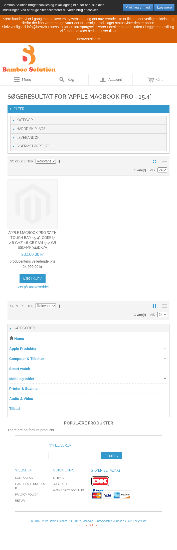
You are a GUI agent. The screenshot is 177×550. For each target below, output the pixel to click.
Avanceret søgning (68, 490)
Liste (163, 161)
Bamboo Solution (88, 525)
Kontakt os (24, 477)
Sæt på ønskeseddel (33, 287)
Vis (152, 170)
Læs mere (164, 7)
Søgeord (60, 484)
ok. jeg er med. (139, 7)
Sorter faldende (60, 161)
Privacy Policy (26, 494)
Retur (20, 500)
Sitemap (59, 477)
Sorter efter (22, 161)
